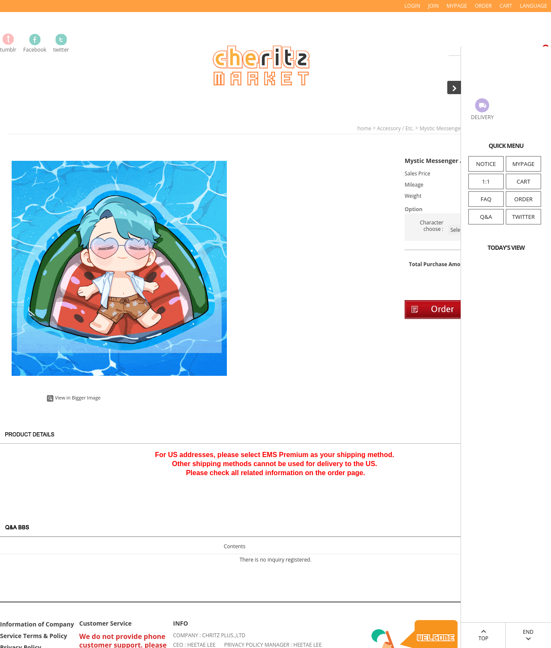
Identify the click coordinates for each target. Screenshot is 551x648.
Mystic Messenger (441, 128)
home (364, 128)
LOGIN (413, 5)
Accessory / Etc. (395, 128)
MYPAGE (523, 164)
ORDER (523, 199)
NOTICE (486, 164)
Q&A (486, 217)
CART (523, 181)
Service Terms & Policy (33, 635)
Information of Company (37, 624)
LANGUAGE (533, 5)
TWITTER (523, 217)
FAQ (485, 199)
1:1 (486, 181)
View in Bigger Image (73, 397)
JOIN (433, 5)
